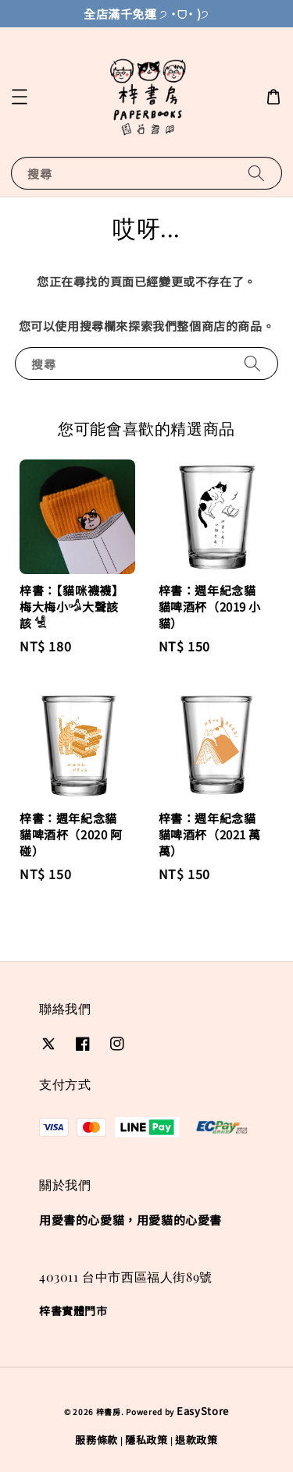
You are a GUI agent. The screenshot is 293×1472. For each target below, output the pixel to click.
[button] (19, 97)
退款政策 (196, 1439)
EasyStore (203, 1410)
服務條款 (96, 1439)
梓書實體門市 (73, 1310)
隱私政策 (146, 1439)
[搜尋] (256, 173)
